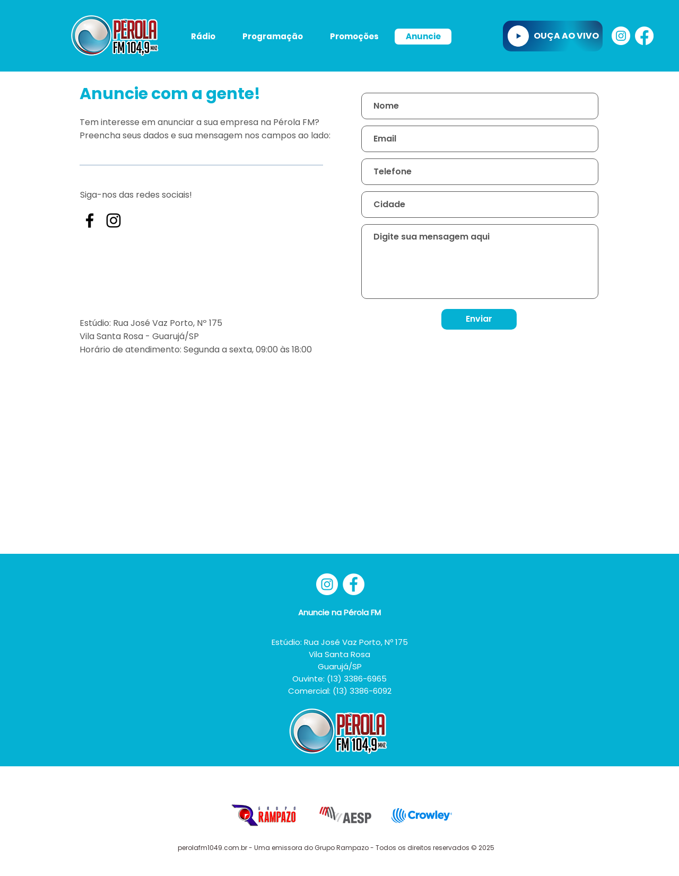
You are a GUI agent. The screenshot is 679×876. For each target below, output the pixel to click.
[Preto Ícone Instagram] (113, 220)
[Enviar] (479, 319)
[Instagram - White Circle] (621, 35)
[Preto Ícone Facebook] (89, 220)
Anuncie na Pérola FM (339, 612)
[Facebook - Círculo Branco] (353, 584)
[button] (203, 37)
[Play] (518, 36)
